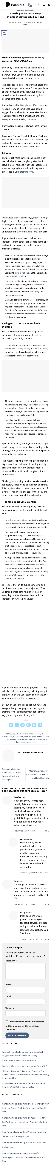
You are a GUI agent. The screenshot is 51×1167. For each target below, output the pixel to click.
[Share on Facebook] (17, 725)
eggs (22, 535)
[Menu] (4, 4)
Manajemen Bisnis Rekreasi (14, 1103)
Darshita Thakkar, (34, 57)
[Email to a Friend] (28, 725)
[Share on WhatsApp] (11, 725)
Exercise (6, 584)
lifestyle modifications (31, 105)
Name (8, 984)
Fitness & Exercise (25, 10)
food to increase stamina (33, 736)
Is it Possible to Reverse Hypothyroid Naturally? (24, 1066)
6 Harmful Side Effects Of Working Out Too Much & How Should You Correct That (24, 1157)
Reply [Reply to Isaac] (47, 904)
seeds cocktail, (31, 426)
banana (17, 520)
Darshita (18, 139)
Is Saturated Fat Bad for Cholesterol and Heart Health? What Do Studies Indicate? (23, 1085)
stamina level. (27, 171)
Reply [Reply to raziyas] (47, 873)
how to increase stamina (25, 742)
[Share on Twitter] (22, 725)
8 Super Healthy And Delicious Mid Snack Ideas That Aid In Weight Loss (24, 1122)
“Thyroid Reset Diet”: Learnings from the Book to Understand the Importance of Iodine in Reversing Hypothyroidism (25, 1074)
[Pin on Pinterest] (34, 725)
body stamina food (16, 736)
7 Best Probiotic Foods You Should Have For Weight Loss (24, 1134)
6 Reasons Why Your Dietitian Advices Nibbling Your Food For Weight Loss (25, 1107)
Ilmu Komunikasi (10, 1132)
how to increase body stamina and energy (32, 739)
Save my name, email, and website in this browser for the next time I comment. (24, 1025)
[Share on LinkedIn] (40, 725)
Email (8, 996)
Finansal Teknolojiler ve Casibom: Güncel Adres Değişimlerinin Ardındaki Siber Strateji (24, 1053)
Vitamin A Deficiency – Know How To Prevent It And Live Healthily (37, 774)
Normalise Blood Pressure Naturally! (19, 1060)
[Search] (35, 4)
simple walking (22, 272)
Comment (11, 960)
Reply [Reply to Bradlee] (47, 831)
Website (9, 1008)
